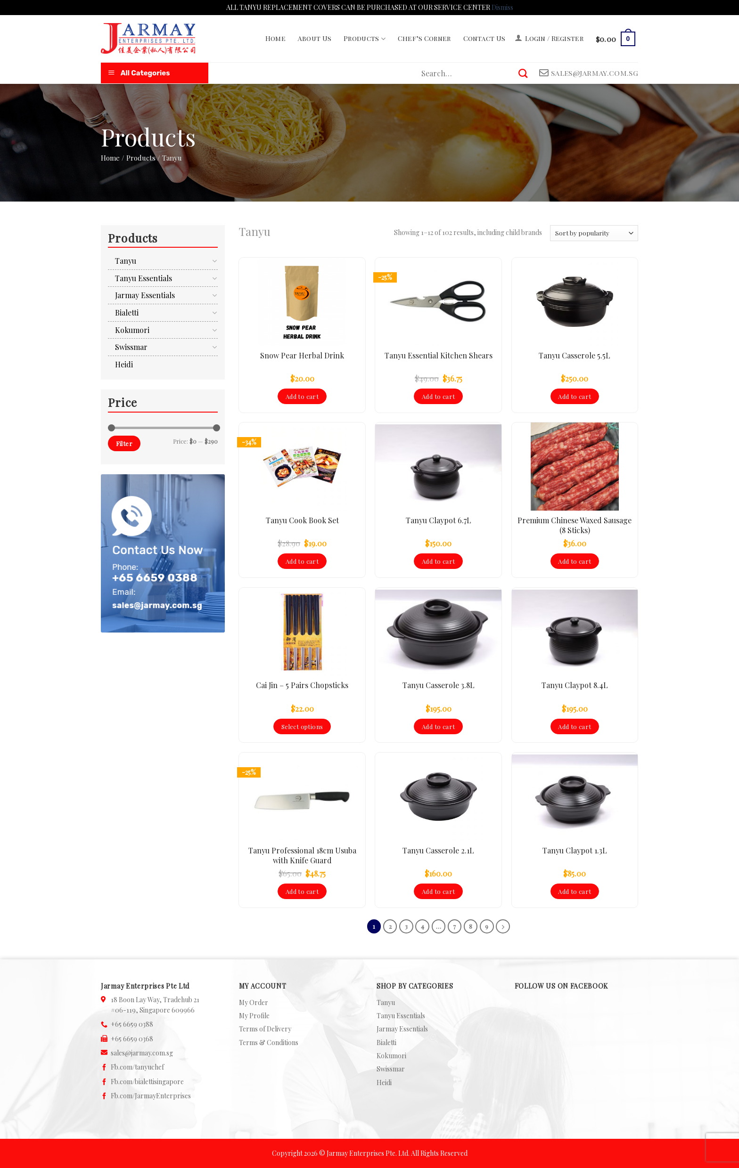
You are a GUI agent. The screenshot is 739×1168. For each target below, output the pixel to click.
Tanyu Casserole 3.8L (438, 685)
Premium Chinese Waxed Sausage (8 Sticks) (574, 525)
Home (275, 38)
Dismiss (502, 7)
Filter (124, 443)
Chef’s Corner (424, 38)
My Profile (254, 1015)
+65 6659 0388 (132, 1024)
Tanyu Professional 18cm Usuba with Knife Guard (302, 855)
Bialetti (127, 312)
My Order (253, 1002)
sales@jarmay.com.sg (142, 1052)
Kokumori (132, 330)
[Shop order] (594, 233)
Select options (302, 726)
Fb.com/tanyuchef (137, 1067)
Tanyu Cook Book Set (302, 520)
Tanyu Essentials (143, 278)
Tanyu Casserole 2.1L (438, 850)
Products (365, 38)
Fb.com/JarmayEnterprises (151, 1095)
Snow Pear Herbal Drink (302, 355)
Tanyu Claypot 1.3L (574, 850)
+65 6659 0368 (132, 1038)
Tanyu (125, 261)
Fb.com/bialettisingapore (147, 1081)
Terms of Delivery (265, 1028)
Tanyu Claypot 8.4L (575, 685)
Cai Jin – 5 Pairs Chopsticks (302, 685)
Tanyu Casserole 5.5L (574, 355)
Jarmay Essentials (145, 295)
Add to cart (302, 396)
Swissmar (131, 347)
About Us (314, 38)
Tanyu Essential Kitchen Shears (439, 355)
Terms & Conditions (268, 1042)
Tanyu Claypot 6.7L (438, 520)
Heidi (124, 364)
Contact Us (484, 38)
